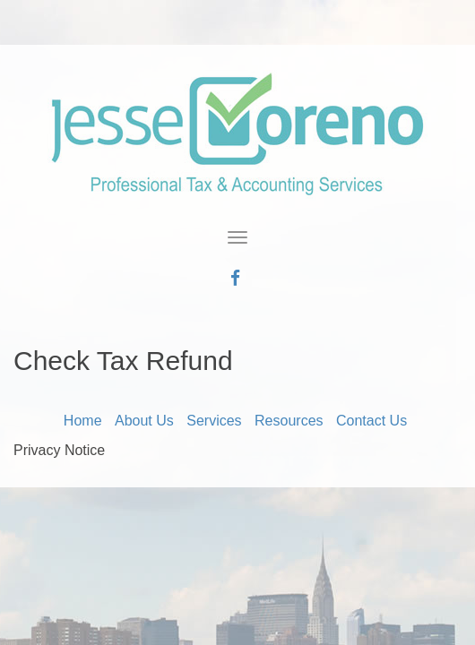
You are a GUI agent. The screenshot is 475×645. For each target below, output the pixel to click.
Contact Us (371, 420)
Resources (289, 420)
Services (213, 420)
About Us (144, 420)
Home (83, 420)
